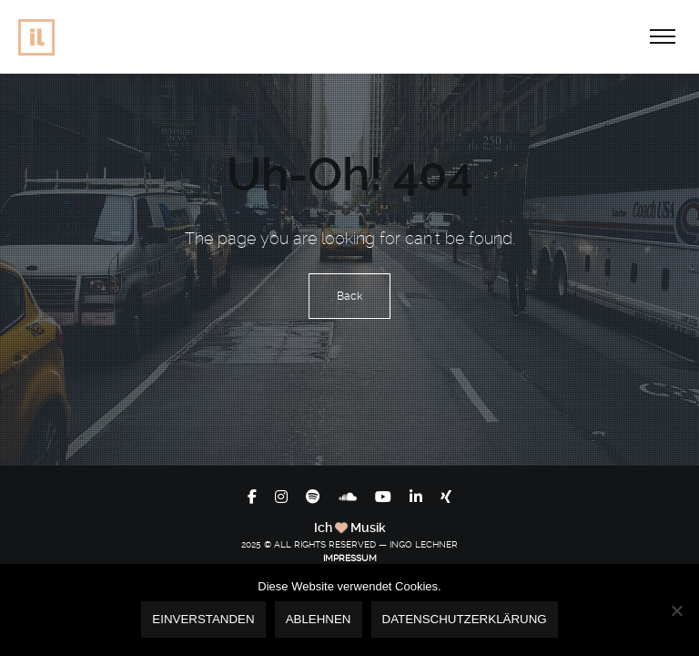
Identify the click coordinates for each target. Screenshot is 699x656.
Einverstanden (203, 619)
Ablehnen (318, 619)
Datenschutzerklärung (464, 619)
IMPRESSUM (350, 558)
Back (349, 296)
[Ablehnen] (676, 610)
